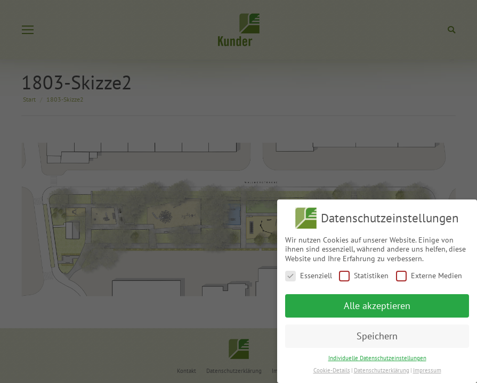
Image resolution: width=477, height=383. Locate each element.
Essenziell (308, 276)
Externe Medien (429, 276)
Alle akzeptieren (377, 305)
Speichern (377, 336)
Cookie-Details (331, 370)
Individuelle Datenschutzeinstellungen (377, 358)
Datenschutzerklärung (381, 370)
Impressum (427, 370)
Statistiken (364, 276)
